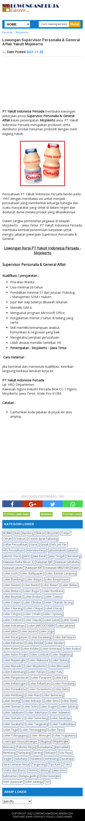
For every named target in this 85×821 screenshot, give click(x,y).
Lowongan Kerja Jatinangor (20, 741)
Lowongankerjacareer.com (53, 813)
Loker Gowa (70, 620)
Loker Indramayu (14, 626)
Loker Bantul (31, 585)
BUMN (7, 533)
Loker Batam (50, 585)
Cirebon (20, 539)
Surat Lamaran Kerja (16, 764)
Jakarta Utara (11, 556)
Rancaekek (62, 747)
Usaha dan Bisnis (14, 770)
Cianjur (65, 533)
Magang (46, 741)
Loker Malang (60, 660)
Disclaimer (64, 816)
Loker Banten (11, 585)
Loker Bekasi (69, 585)
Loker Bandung (13, 579)
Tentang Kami (22, 816)
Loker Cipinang (53, 614)
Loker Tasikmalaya (63, 724)
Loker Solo (30, 706)
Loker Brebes (33, 597)
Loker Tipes (56, 730)
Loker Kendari (55, 643)
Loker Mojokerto (35, 666)
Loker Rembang (13, 695)
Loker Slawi (69, 701)
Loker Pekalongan (14, 683)
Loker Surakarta (13, 724)
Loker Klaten (11, 649)
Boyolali (53, 533)
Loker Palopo (37, 672)
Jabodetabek (57, 550)
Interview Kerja (36, 550)
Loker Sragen (48, 706)
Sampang (24, 753)
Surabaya (67, 759)
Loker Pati (60, 677)
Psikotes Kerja (26, 747)
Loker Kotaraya (51, 649)
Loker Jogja (47, 631)
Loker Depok (32, 620)
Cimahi (7, 539)
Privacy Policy (44, 816)
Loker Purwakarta (14, 689)
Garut (33, 544)
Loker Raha (61, 689)
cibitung (45, 770)
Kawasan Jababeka (67, 562)
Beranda (46, 514)
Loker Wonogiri (40, 735)
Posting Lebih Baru (16, 514)
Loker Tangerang (37, 724)
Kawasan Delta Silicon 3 (18, 562)
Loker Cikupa (33, 608)
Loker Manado (12, 666)
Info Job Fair (59, 544)
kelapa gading (29, 776)
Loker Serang (11, 701)
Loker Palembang (14, 672)
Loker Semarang (53, 695)
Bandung (28, 533)
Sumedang (51, 759)
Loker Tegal (10, 730)
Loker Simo (52, 701)
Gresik (44, 544)
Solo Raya (65, 753)
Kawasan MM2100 (57, 568)
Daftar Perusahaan (15, 544)
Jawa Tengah (57, 556)
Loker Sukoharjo (37, 712)
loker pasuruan (13, 782)
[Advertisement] (42, 81)
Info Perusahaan (13, 550)
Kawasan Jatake (13, 568)
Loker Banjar (34, 579)
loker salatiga (34, 782)
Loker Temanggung (33, 730)
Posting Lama (72, 514)
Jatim (26, 556)
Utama (32, 770)
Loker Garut (51, 620)
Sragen (7, 759)
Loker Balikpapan (31, 573)
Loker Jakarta (65, 626)
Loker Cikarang (12, 608)
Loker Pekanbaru (40, 683)
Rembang (9, 753)
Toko (67, 764)
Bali (16, 533)
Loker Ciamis (53, 597)
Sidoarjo (50, 753)
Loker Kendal (34, 643)
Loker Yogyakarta (64, 735)
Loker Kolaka (30, 649)
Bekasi (40, 533)
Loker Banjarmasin (57, 579)
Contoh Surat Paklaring (43, 539)
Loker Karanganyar (15, 637)
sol (48, 782)
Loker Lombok (39, 654)
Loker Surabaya (61, 718)
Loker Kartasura (64, 637)
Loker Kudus (72, 649)
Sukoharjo (21, 759)
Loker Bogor (32, 591)
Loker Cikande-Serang (58, 602)
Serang (37, 753)
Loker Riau (33, 695)
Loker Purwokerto (40, 689)
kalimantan (10, 776)
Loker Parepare (41, 677)
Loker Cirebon (12, 620)
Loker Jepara (28, 631)
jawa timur (59, 770)
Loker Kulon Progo (15, 654)
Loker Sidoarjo (32, 701)
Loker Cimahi (32, 614)
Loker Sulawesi (59, 712)
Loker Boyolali (12, 597)
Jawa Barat (39, 556)
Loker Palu (55, 672)
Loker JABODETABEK (41, 626)
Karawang (74, 556)
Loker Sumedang (37, 718)
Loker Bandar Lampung (61, 573)
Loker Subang (68, 706)
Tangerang (39, 764)
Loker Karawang (40, 637)
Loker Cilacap (54, 608)
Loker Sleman (11, 706)
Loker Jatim (10, 631)
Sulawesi (36, 759)
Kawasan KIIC (34, 568)
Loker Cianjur (11, 602)
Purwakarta (45, 747)
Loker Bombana (53, 591)
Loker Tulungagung (15, 735)
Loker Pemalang (64, 683)
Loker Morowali (59, 666)
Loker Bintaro (12, 591)
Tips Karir (55, 764)
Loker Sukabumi (13, 712)
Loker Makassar (39, 660)
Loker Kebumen (13, 643)
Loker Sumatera (13, 718)
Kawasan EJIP (44, 562)
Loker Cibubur (32, 602)
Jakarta (72, 550)
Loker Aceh (10, 573)
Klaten (75, 568)
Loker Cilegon (12, 614)
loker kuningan (50, 776)
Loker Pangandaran (15, 677)
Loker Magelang (61, 654)
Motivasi (8, 747)
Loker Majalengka (14, 660)
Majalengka (61, 741)
